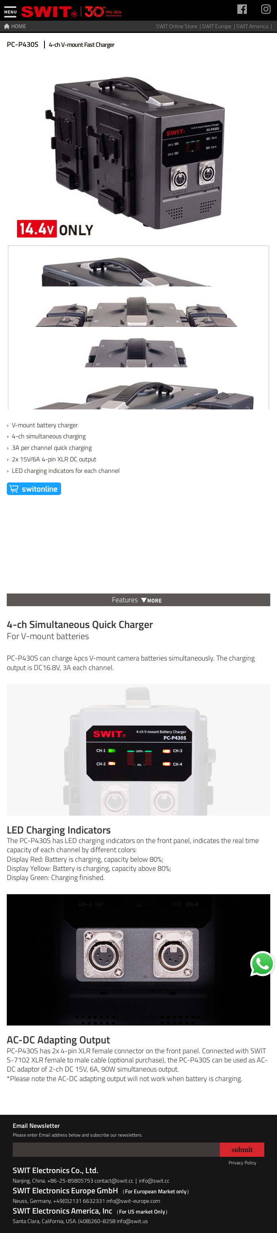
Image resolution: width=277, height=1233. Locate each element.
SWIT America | (254, 26)
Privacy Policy (242, 1162)
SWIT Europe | (219, 26)
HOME (18, 26)
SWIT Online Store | (179, 26)
